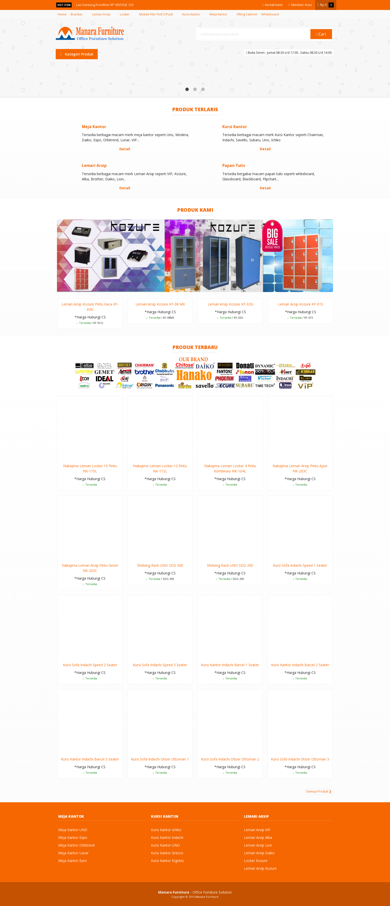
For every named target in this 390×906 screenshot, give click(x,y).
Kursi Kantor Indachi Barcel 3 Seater (90, 759)
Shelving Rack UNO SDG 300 (160, 565)
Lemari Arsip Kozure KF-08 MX (160, 304)
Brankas (77, 14)
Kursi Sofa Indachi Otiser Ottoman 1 (160, 759)
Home (62, 14)
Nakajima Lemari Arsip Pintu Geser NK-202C (90, 568)
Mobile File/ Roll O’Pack (156, 14)
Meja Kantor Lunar (73, 853)
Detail (124, 149)
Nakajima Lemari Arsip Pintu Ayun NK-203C (300, 468)
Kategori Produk (76, 54)
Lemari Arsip (101, 14)
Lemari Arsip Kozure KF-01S (300, 304)
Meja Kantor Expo (72, 837)
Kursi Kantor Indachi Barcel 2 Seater (300, 664)
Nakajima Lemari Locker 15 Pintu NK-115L (90, 468)
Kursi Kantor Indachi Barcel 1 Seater (230, 664)
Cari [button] (321, 34)
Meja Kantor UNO (72, 829)
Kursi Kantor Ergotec (167, 860)
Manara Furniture (207, 897)
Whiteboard (270, 14)
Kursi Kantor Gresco (167, 853)
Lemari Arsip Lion (258, 845)
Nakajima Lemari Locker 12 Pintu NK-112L (160, 468)
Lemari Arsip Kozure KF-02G (230, 304)
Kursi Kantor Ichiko (166, 829)
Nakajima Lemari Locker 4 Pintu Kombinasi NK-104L (230, 468)
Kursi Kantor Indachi (167, 837)
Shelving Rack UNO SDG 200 (230, 565)
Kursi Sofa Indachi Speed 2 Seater (90, 664)
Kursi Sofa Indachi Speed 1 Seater (300, 565)
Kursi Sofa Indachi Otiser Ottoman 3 (300, 759)
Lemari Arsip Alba (258, 837)
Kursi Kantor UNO (165, 845)
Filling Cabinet (247, 14)
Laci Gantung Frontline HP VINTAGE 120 (106, 5)
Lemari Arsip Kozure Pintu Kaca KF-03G (90, 307)
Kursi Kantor (191, 14)
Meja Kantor (218, 14)
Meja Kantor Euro (72, 860)
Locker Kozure (255, 860)
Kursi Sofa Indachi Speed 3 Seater (160, 664)
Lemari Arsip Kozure (260, 868)
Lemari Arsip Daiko (259, 853)
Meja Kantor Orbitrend (76, 845)
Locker (125, 14)
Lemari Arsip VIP (257, 829)
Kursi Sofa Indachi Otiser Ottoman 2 (230, 759)
